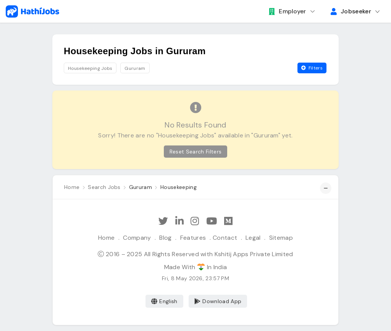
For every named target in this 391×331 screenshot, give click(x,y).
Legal (253, 238)
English (164, 301)
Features (193, 238)
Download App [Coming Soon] (217, 301)
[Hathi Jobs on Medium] (228, 221)
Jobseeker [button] (351, 11)
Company (137, 238)
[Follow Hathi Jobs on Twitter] (163, 221)
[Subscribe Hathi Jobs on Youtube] (212, 221)
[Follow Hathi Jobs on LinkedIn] (179, 221)
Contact (225, 238)
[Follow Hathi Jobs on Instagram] (195, 221)
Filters (312, 68)
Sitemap (281, 238)
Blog (165, 238)
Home (106, 238)
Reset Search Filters (195, 151)
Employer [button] (287, 11)
